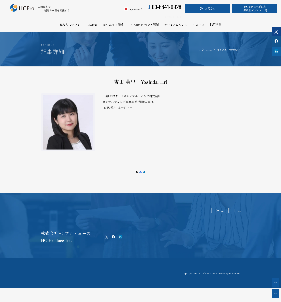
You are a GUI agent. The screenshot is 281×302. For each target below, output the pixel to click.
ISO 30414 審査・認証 (144, 24)
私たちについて (70, 24)
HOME (167, 49)
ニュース (198, 24)
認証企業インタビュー (261, 282)
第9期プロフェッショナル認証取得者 (194, 49)
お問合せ (207, 8)
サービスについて (175, 24)
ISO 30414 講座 (113, 24)
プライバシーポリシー (68, 283)
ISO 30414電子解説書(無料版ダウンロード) (255, 8)
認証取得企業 (261, 293)
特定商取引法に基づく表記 (103, 283)
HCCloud (91, 24)
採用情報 (215, 24)
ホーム (45, 283)
